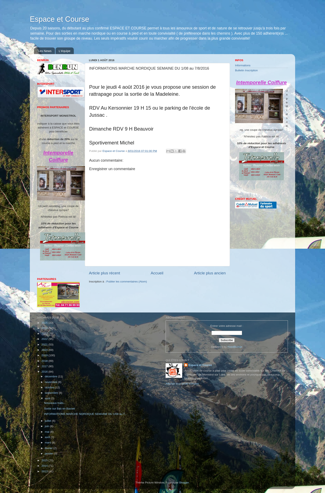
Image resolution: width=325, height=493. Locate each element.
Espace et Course (59, 19)
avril (48, 437)
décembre (51, 376)
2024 (45, 328)
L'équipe (64, 51)
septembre (52, 392)
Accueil (157, 273)
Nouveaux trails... (55, 403)
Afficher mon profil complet (182, 383)
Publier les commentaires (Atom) (126, 281)
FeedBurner (235, 346)
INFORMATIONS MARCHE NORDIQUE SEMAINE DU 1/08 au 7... (85, 413)
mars (48, 442)
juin (47, 426)
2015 (45, 460)
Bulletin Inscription (246, 70)
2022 (45, 338)
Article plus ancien (210, 273)
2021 (45, 344)
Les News (45, 51)
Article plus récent (104, 273)
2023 (45, 333)
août (48, 398)
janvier (49, 453)
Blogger (184, 482)
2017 (45, 366)
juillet (48, 420)
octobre (50, 387)
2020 (45, 349)
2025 (45, 322)
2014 (45, 465)
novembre (51, 382)
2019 (45, 355)
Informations (242, 65)
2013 (45, 471)
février (49, 448)
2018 (45, 360)
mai (47, 431)
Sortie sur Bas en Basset (59, 408)
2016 (45, 371)
